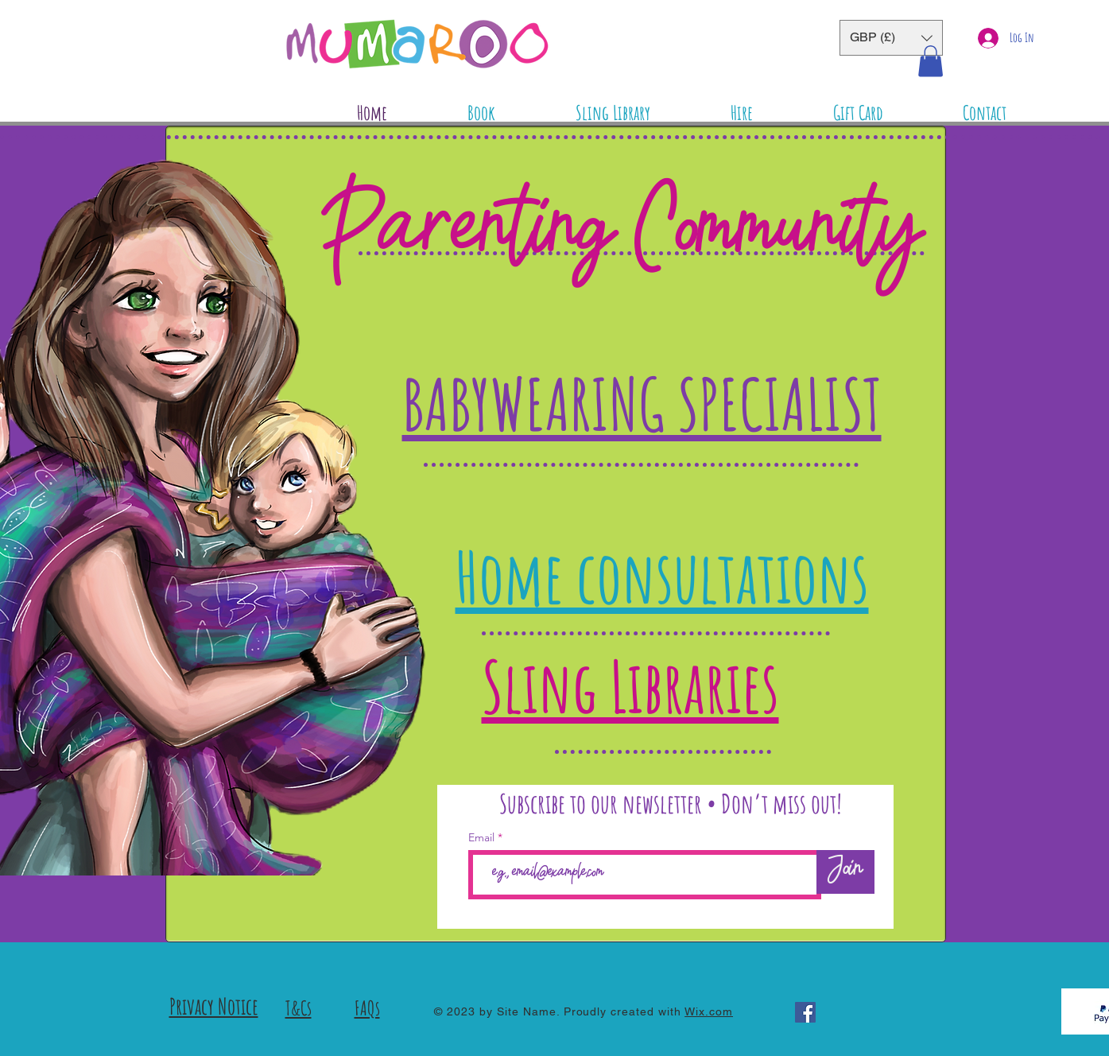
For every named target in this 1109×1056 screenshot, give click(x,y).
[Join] (845, 872)
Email (483, 837)
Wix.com (708, 1011)
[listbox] (891, 38)
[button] (891, 38)
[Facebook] (805, 1012)
